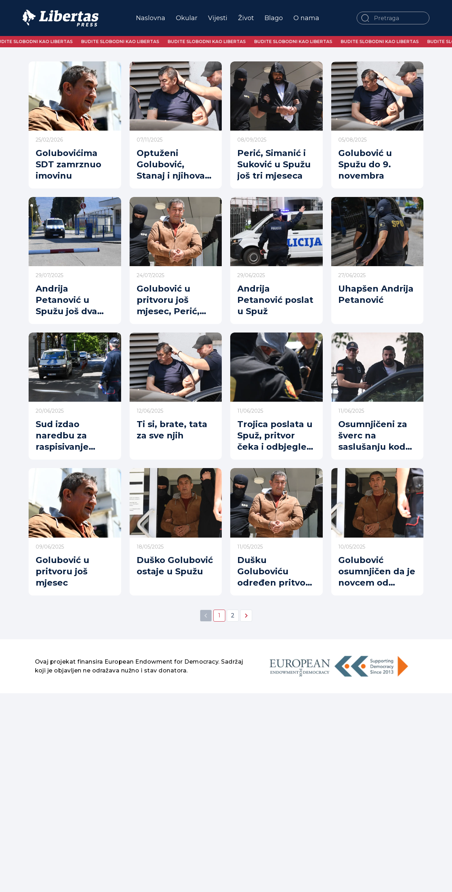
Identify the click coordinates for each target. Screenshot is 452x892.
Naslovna (150, 18)
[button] (365, 18)
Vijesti (217, 18)
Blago (273, 18)
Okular (186, 18)
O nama (306, 18)
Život (246, 18)
